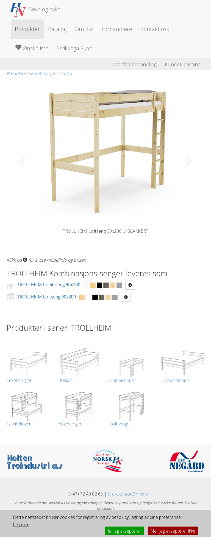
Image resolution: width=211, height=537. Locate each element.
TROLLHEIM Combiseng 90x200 (48, 285)
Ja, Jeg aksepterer (124, 531)
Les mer (21, 525)
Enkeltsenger (28, 365)
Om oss (84, 29)
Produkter (27, 29)
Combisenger (131, 365)
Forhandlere (117, 29)
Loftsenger (131, 409)
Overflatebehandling (134, 64)
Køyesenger (80, 409)
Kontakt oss (154, 29)
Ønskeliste (31, 48)
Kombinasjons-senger (52, 73)
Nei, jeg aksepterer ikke (173, 531)
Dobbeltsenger (183, 365)
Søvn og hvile (34, 9)
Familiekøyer (28, 409)
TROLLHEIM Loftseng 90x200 (46, 297)
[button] (21, 158)
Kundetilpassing (182, 64)
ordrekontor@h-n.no (128, 494)
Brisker (80, 365)
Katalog (57, 29)
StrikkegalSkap (75, 48)
